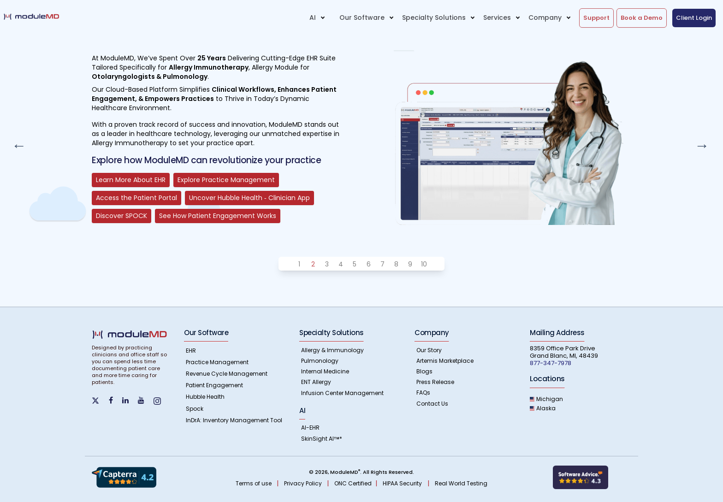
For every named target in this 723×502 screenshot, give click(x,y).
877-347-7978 (550, 363)
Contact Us (432, 404)
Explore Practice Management (226, 179)
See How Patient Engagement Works (217, 215)
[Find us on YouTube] (145, 400)
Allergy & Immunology (332, 350)
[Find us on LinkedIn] (129, 400)
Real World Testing (461, 483)
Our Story (429, 350)
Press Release (435, 382)
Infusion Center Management (342, 393)
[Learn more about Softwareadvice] (580, 476)
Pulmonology (319, 361)
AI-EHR (310, 427)
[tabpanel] (361, 129)
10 (424, 264)
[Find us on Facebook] (114, 400)
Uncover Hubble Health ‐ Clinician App (249, 197)
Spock (194, 409)
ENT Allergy (316, 382)
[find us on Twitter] (100, 399)
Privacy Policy (303, 483)
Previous (16, 142)
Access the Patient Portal (136, 197)
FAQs (423, 392)
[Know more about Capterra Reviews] (124, 476)
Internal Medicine (325, 371)
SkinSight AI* (321, 439)
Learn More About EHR (131, 179)
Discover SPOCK (121, 215)
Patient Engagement (214, 385)
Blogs (424, 371)
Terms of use (254, 483)
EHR (191, 350)
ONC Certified (353, 483)
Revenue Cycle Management (226, 374)
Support (596, 17)
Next (699, 142)
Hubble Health (205, 397)
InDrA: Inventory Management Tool (234, 420)
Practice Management (217, 362)
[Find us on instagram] (161, 400)
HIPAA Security (402, 483)
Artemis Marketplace (445, 361)
